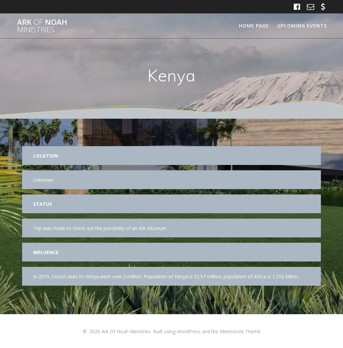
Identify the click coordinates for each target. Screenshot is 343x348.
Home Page (254, 25)
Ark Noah (42, 26)
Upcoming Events (302, 25)
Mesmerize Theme (240, 331)
